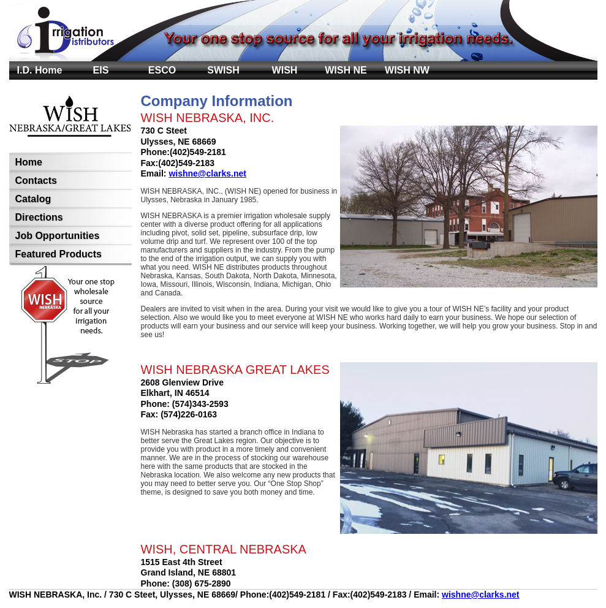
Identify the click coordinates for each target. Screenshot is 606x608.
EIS (101, 70)
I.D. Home (39, 70)
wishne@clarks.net (207, 173)
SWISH (223, 70)
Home (28, 162)
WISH (285, 70)
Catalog (33, 199)
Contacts (36, 180)
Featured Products (58, 254)
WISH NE (345, 70)
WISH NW (407, 70)
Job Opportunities (57, 235)
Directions (39, 217)
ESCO (162, 70)
